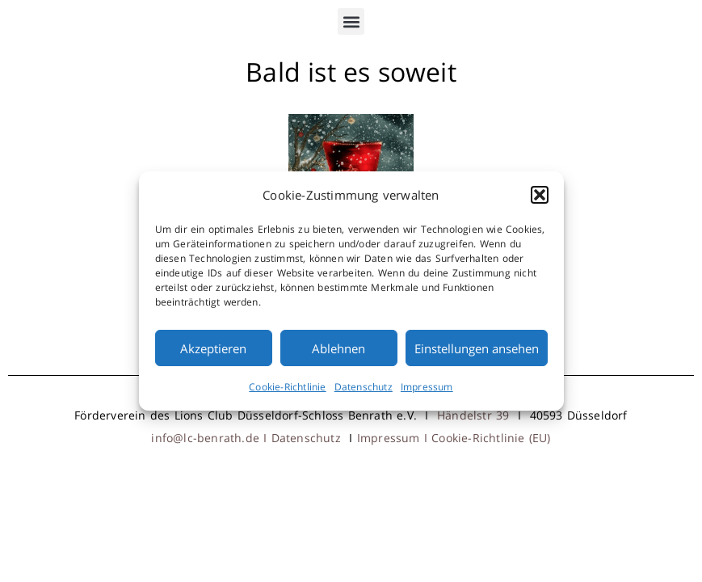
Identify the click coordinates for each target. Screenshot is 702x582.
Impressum (427, 387)
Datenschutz (363, 387)
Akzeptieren (213, 348)
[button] (540, 195)
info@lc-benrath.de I (211, 437)
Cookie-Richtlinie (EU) (490, 437)
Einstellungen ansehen (476, 348)
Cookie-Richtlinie (287, 387)
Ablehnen (338, 348)
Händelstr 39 (473, 415)
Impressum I (394, 437)
